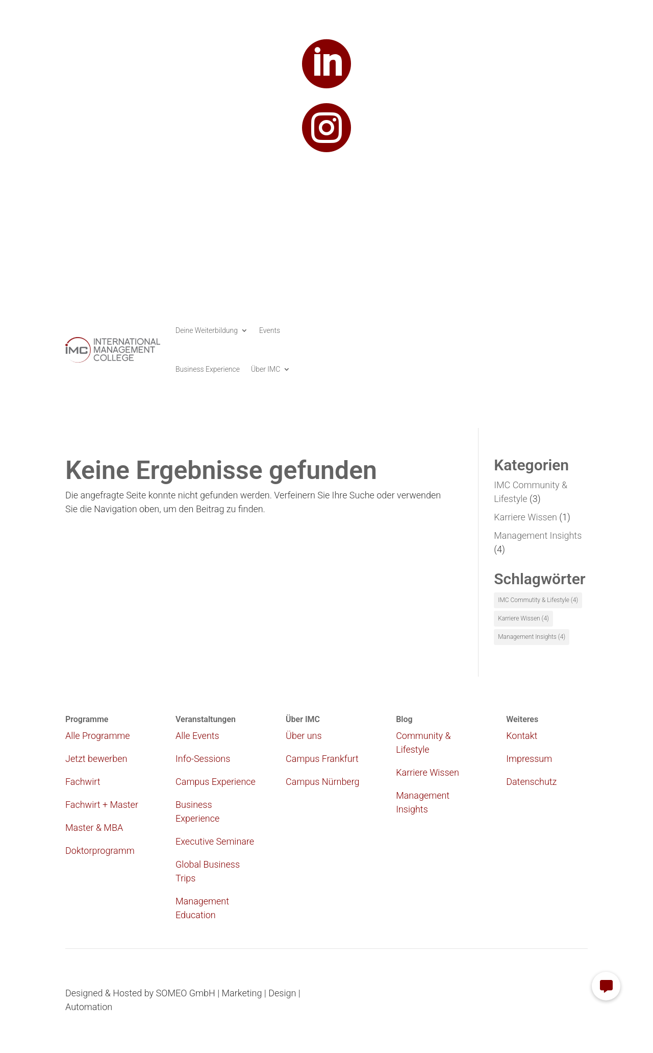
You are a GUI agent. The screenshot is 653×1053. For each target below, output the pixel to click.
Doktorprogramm (100, 850)
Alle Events (197, 735)
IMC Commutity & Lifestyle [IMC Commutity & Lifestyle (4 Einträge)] (538, 600)
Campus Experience (215, 781)
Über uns (303, 735)
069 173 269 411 (326, 219)
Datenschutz (531, 781)
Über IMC (265, 369)
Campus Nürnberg (322, 781)
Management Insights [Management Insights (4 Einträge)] (531, 636)
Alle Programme (97, 735)
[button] (606, 986)
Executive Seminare (214, 841)
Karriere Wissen (525, 517)
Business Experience (207, 369)
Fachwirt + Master (101, 804)
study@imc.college (326, 180)
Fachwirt (83, 781)
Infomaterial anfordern (525, 324)
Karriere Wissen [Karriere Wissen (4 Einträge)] (523, 618)
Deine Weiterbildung (206, 330)
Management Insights (538, 535)
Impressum (529, 758)
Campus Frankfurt (322, 758)
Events (269, 330)
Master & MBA (94, 827)
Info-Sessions (202, 758)
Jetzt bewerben (541, 349)
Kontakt (521, 735)
